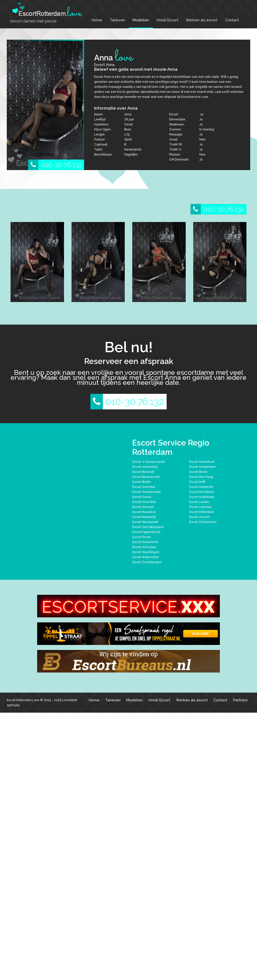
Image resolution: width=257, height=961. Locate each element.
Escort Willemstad (145, 557)
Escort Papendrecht (146, 532)
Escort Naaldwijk (144, 517)
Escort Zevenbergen (147, 562)
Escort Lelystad (200, 507)
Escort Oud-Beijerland (148, 527)
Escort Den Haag (201, 477)
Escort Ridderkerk (145, 542)
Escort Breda (198, 472)
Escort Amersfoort (202, 462)
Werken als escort (202, 20)
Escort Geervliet (143, 487)
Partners (240, 700)
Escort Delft (197, 482)
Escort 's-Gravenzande (148, 462)
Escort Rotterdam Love (23, 700)
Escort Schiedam (144, 547)
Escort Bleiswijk (143, 472)
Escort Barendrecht (146, 477)
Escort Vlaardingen (145, 552)
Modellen (141, 20)
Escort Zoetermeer (203, 522)
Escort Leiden (199, 502)
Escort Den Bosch (201, 492)
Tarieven (117, 20)
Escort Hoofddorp (201, 497)
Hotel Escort (167, 20)
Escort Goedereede (146, 492)
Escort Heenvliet (144, 502)
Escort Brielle (141, 482)
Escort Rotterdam (201, 512)
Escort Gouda (141, 497)
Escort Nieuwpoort (145, 522)
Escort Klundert (143, 507)
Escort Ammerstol (144, 467)
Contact (232, 20)
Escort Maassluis (144, 512)
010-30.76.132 (55, 165)
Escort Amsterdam (202, 467)
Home (97, 20)
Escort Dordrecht (201, 487)
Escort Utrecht (199, 517)
